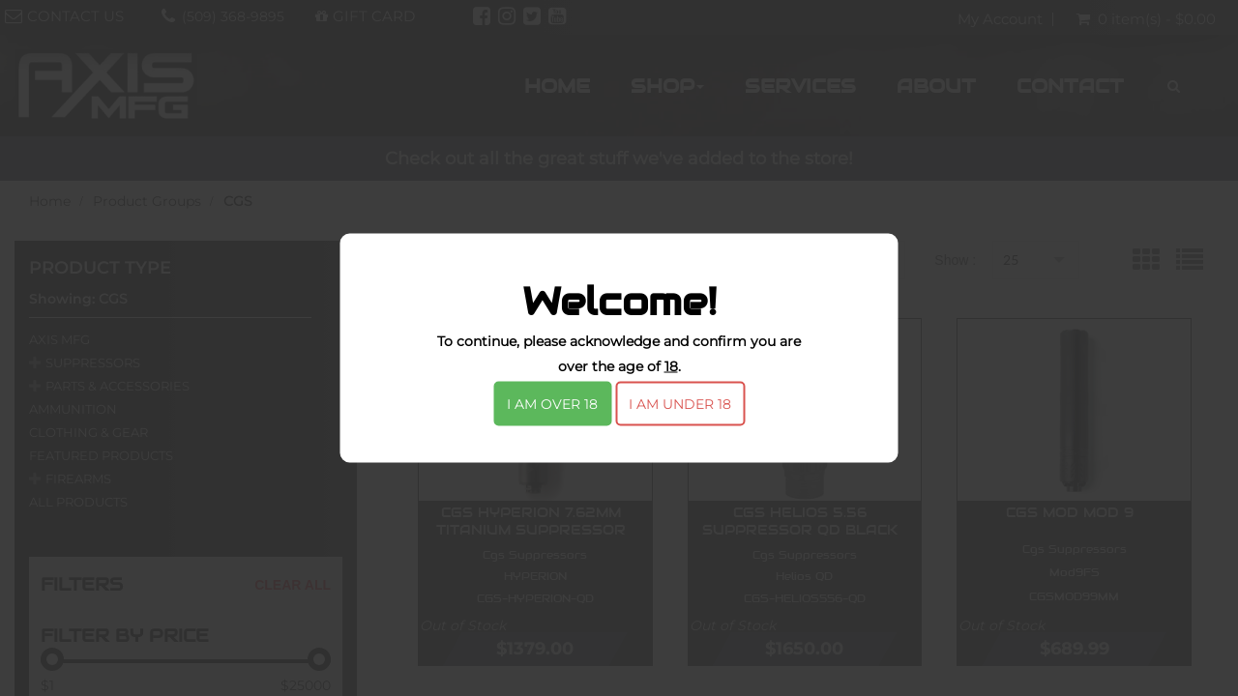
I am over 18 (552, 404)
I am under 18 (680, 404)
